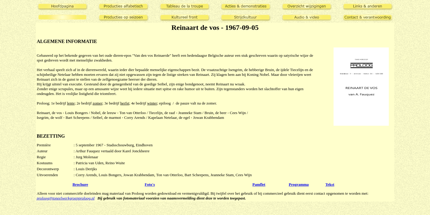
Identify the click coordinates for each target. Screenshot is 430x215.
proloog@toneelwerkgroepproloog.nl (66, 198)
